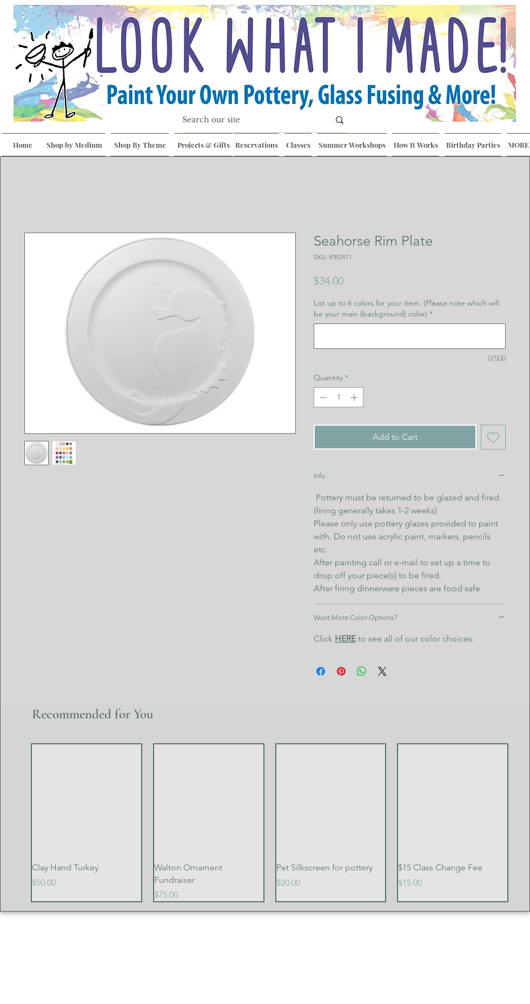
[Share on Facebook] (320, 671)
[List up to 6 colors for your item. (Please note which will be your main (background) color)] (409, 336)
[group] (269, 823)
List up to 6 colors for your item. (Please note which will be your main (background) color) (406, 308)
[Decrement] (322, 397)
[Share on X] (382, 671)
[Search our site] (247, 120)
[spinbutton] (338, 397)
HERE (345, 638)
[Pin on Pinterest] (341, 671)
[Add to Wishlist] (493, 437)
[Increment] (355, 397)
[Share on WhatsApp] (361, 671)
